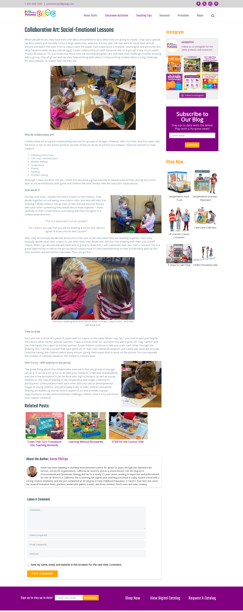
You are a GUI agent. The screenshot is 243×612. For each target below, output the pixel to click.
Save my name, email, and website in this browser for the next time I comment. (76, 564)
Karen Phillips (59, 459)
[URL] (86, 554)
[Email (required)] (86, 544)
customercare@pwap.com (60, 3)
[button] (212, 15)
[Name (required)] (86, 535)
